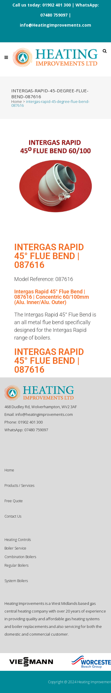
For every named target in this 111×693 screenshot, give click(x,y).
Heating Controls (17, 539)
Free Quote (13, 500)
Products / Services (19, 485)
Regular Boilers (16, 565)
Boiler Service (15, 548)
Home (16, 101)
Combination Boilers (20, 556)
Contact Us (12, 516)
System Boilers (16, 580)
